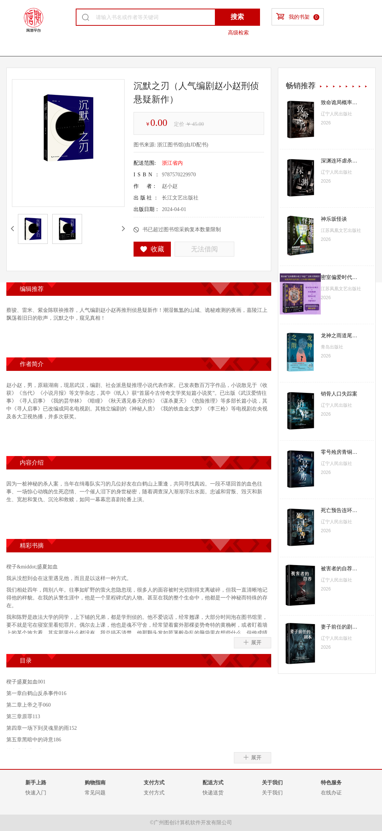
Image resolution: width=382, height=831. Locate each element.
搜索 (237, 17)
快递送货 (213, 793)
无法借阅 (204, 249)
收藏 (152, 249)
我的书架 (297, 16)
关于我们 (272, 793)
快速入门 (35, 793)
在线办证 (331, 793)
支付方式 (154, 793)
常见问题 (95, 793)
